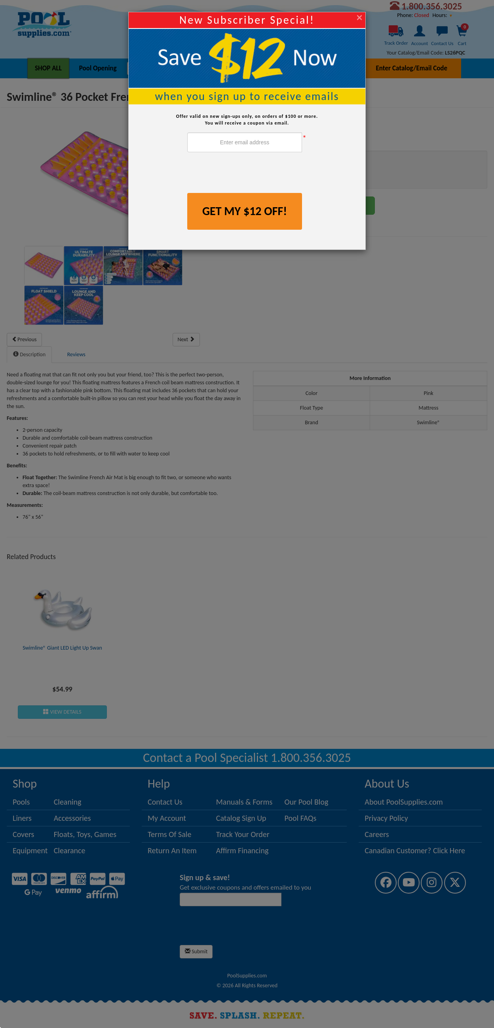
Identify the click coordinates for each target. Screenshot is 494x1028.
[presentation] (247, 173)
